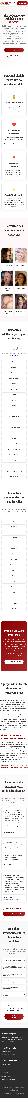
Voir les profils (14, 55)
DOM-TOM (15, 355)
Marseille (14, 526)
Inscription (22, 3)
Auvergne (14, 372)
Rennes (14, 554)
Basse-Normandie (14, 378)
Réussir (9, 1076)
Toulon (14, 608)
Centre (14, 394)
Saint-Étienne (14, 565)
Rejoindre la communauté (14, 914)
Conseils (3, 1076)
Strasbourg (14, 587)
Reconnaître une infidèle (8, 1079)
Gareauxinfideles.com (6, 767)
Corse (14, 405)
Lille (14, 581)
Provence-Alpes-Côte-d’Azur (14, 471)
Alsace (14, 362)
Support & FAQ (5, 1064)
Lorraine (14, 438)
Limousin (14, 433)
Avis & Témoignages (7, 1067)
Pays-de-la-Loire (14, 455)
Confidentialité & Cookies (8, 1054)
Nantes (14, 570)
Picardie (14, 460)
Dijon (14, 532)
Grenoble (14, 559)
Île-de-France (14, 422)
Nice (14, 521)
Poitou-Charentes (14, 466)
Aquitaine (14, 367)
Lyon (14, 592)
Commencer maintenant (14, 661)
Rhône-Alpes (14, 476)
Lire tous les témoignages (14, 908)
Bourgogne (14, 383)
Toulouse (14, 537)
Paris (14, 597)
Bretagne (14, 389)
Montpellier (14, 548)
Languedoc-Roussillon (14, 427)
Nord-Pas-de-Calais (14, 449)
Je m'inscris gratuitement (14, 50)
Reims (14, 576)
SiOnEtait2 (12, 765)
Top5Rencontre (21, 765)
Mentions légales (6, 1051)
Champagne (14, 400)
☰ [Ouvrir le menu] (14, 3)
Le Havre (14, 603)
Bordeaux (14, 543)
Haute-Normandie (14, 416)
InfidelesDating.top (6, 1087)
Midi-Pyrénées (14, 444)
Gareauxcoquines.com (21, 767)
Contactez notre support (14, 1016)
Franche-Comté (14, 411)
